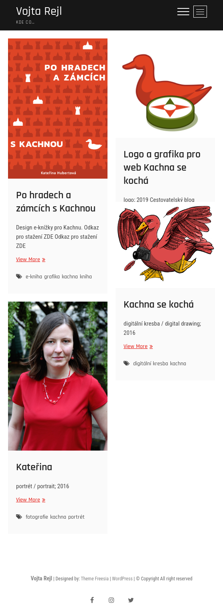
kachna (70, 276)
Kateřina (34, 467)
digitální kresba (150, 363)
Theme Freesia (94, 579)
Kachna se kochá (159, 304)
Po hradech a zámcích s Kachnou (55, 202)
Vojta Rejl (39, 11)
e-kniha (34, 276)
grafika (52, 276)
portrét (76, 517)
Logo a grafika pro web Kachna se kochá (162, 167)
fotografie (37, 517)
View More (29, 260)
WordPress (122, 579)
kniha (86, 276)
